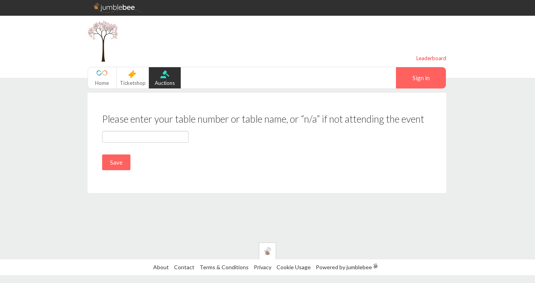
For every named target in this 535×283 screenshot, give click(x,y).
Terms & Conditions (225, 267)
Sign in (421, 77)
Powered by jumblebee (344, 267)
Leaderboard (431, 58)
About (161, 267)
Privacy (262, 267)
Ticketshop (133, 83)
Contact (184, 267)
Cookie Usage (294, 267)
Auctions (165, 83)
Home (102, 83)
